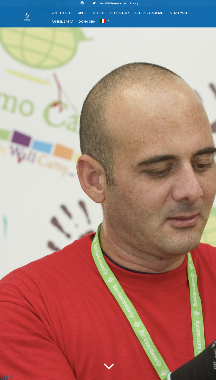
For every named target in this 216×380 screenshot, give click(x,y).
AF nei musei (179, 13)
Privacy (134, 3)
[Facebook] (88, 4)
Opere (82, 13)
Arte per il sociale (149, 13)
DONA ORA (87, 21)
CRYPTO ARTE (62, 13)
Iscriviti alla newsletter (113, 3)
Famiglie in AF (62, 21)
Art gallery (119, 13)
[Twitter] (94, 4)
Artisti (98, 13)
